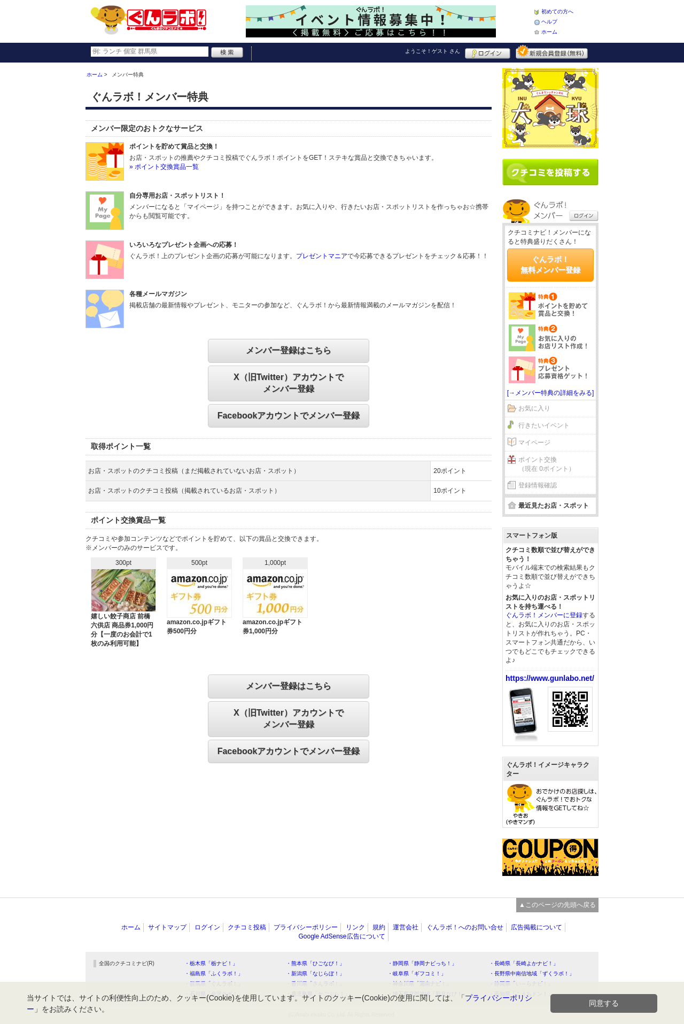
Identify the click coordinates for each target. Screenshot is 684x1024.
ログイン (487, 52)
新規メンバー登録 (552, 52)
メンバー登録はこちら (288, 350)
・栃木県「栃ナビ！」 (211, 963)
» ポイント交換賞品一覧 (164, 166)
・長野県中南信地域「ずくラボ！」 (531, 973)
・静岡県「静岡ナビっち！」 (422, 963)
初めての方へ (557, 11)
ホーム (549, 32)
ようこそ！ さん (432, 51)
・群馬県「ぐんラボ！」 (213, 984)
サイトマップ (167, 927)
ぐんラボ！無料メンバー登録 (550, 264)
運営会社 (405, 927)
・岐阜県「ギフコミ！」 (416, 973)
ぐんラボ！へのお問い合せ (464, 927)
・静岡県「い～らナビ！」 (521, 984)
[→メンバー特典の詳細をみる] (550, 393)
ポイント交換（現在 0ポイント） (546, 464)
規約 (378, 927)
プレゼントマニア (321, 256)
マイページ (534, 442)
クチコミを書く (550, 172)
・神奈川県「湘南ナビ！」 (419, 984)
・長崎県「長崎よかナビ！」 (523, 963)
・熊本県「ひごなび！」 (315, 963)
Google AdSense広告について (341, 936)
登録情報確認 (537, 485)
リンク (355, 927)
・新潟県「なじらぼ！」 (315, 973)
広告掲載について (536, 927)
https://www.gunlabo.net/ (550, 678)
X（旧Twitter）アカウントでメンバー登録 (289, 383)
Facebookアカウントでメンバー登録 (288, 415)
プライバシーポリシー (306, 927)
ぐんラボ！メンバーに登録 (544, 615)
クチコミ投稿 (247, 927)
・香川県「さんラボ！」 (315, 984)
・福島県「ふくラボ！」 (213, 973)
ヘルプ (549, 22)
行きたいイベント (544, 425)
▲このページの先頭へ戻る (557, 905)
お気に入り (534, 408)
